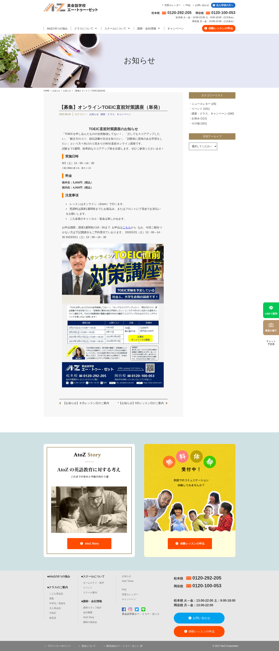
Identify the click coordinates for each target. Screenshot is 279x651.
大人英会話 (55, 608)
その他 (196, 123)
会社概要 (87, 612)
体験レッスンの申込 (218, 28)
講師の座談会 (90, 622)
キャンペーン (175, 28)
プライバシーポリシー (57, 646)
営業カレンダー (172, 5)
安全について (87, 646)
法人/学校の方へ (222, 5)
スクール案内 (90, 592)
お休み (196, 118)
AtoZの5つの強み (57, 28)
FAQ (186, 5)
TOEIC (52, 613)
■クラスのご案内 (57, 587)
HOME (46, 91)
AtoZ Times (128, 581)
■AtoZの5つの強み (58, 576)
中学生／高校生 (57, 603)
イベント (197, 108)
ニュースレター (201, 103)
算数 (51, 598)
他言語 (52, 618)
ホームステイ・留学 (93, 582)
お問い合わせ (200, 5)
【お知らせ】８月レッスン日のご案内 (86, 403)
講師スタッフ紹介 (92, 607)
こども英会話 (56, 593)
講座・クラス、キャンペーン (116, 114)
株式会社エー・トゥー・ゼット (122, 646)
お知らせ (56, 91)
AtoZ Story (89, 543)
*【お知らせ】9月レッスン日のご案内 (141, 403)
